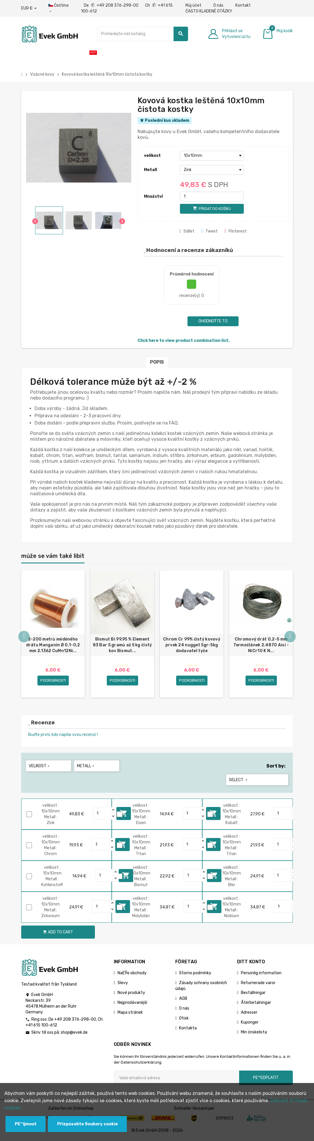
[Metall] (212, 170)
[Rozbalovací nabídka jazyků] (58, 8)
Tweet (209, 231)
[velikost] (212, 156)
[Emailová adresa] (176, 1079)
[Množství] (212, 197)
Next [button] (290, 638)
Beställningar (253, 994)
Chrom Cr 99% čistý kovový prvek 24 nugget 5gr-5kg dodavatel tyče (191, 645)
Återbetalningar (256, 1004)
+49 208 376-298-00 (75, 1021)
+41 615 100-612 (41, 1026)
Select (238, 781)
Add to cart (58, 933)
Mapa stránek (130, 1014)
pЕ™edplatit (266, 1079)
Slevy (123, 984)
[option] (53, 635)
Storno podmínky (195, 974)
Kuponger (250, 1024)
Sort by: (276, 767)
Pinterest (236, 231)
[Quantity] (102, 815)
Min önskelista (254, 1033)
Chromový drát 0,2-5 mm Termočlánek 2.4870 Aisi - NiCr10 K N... (261, 645)
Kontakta (188, 1029)
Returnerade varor (258, 984)
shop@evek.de (74, 1034)
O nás (218, 5)
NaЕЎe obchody (132, 974)
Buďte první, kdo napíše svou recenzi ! (63, 736)
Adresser (249, 1014)
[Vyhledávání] (142, 34)
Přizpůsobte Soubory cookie (87, 1124)
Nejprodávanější (132, 1004)
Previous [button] (24, 638)
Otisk (184, 1019)
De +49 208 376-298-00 (111, 5)
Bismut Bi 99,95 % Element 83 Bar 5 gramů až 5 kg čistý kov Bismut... (122, 645)
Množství (153, 196)
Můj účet (193, 5)
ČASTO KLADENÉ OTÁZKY (208, 11)
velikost (152, 155)
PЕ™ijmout (26, 1124)
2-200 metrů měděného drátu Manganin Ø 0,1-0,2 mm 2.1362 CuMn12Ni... (53, 645)
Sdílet (186, 231)
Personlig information (261, 974)
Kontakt (243, 5)
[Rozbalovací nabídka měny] (29, 8)
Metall (150, 169)
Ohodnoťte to (213, 321)
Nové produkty (131, 994)
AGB (183, 1000)
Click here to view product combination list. (184, 340)
